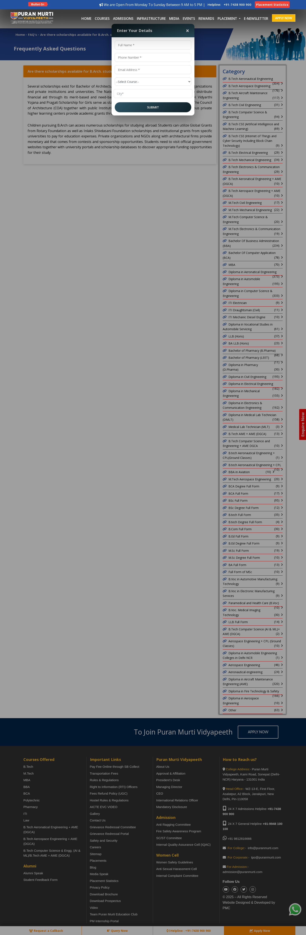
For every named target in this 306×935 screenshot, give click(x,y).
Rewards (206, 18)
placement (228, 18)
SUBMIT (153, 107)
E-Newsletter (256, 18)
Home (86, 18)
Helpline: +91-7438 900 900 (229, 4)
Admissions (123, 18)
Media (174, 18)
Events (189, 18)
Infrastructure (151, 18)
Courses (102, 18)
